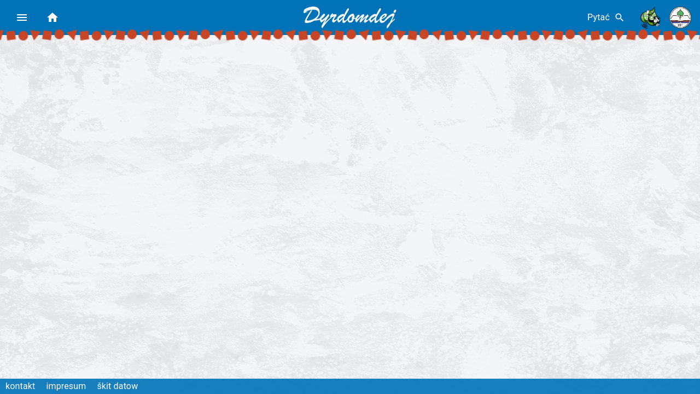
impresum (66, 386)
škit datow (117, 386)
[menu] (22, 17)
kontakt (20, 386)
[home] (52, 17)
